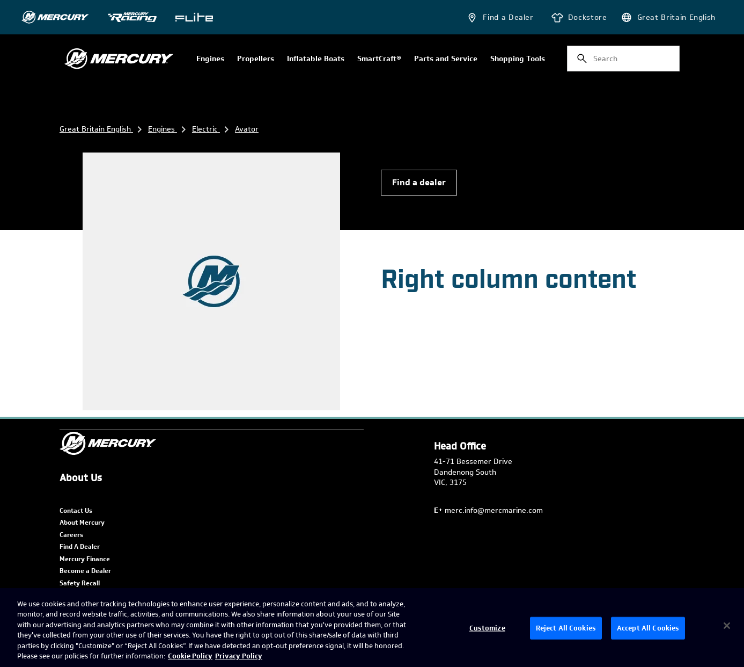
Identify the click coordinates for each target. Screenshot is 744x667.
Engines (210, 59)
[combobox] (623, 58)
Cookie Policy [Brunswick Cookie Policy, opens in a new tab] (190, 656)
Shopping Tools (517, 59)
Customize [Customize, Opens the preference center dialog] (487, 628)
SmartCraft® (379, 59)
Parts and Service (445, 59)
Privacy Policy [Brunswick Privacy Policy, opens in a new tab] (238, 656)
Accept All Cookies (648, 628)
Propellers (255, 59)
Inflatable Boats (315, 59)
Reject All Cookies (566, 628)
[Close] (727, 625)
